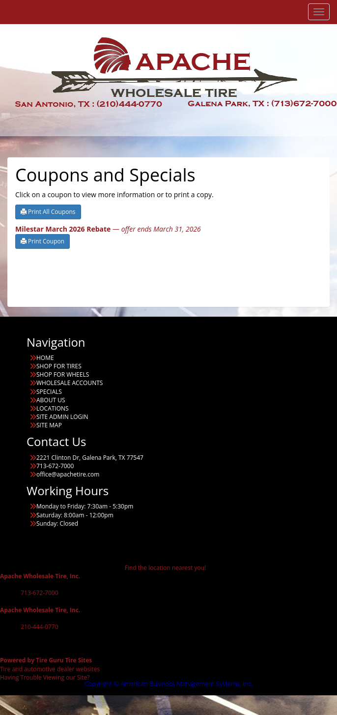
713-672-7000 (39, 593)
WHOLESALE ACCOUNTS (69, 383)
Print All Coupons (48, 212)
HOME (45, 358)
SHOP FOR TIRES (59, 366)
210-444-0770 (39, 627)
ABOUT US (50, 400)
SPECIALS (49, 391)
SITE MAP (49, 425)
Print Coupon (42, 241)
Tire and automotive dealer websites (50, 664)
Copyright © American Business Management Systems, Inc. (168, 683)
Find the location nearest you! (165, 568)
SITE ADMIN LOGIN (62, 417)
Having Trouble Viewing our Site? (45, 677)
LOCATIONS (52, 408)
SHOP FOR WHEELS (62, 374)
